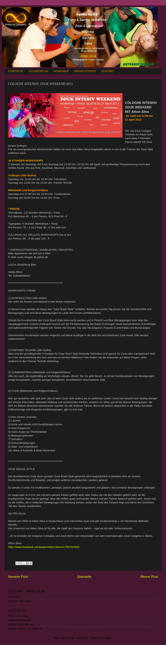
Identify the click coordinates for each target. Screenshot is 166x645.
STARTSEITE (15, 71)
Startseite (84, 576)
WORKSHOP (61, 71)
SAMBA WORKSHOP (19, 620)
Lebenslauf (14, 596)
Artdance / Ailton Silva (19, 601)
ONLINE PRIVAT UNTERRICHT (25, 628)
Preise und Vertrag (18, 616)
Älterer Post (149, 576)
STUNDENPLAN (38, 71)
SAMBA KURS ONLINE (20, 624)
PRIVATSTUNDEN (85, 71)
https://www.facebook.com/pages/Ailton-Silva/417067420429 (43, 547)
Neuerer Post (18, 576)
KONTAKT (107, 71)
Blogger (107, 637)
